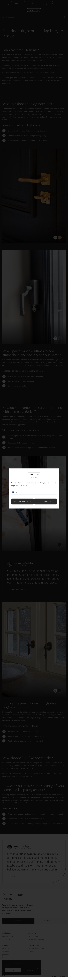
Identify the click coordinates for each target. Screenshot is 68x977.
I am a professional (45, 501)
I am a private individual (22, 501)
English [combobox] (34, 492)
